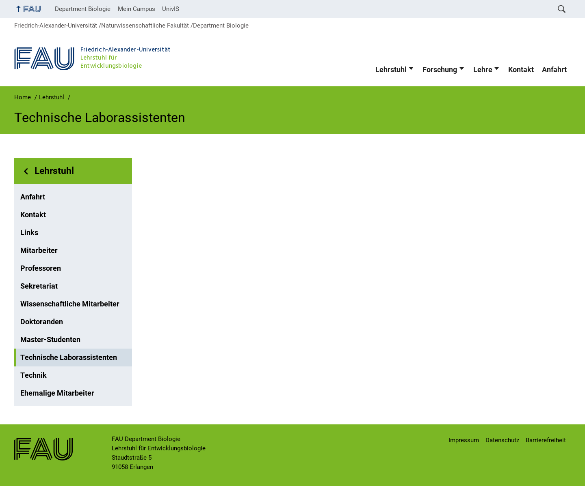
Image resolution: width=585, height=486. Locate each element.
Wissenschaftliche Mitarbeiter (69, 304)
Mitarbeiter (39, 250)
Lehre (482, 70)
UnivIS (170, 9)
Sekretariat (39, 286)
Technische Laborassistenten (68, 357)
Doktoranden (41, 322)
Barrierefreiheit (546, 440)
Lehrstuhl (391, 70)
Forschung (439, 70)
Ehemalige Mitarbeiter (57, 393)
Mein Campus (136, 9)
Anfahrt (554, 70)
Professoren (40, 268)
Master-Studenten (50, 340)
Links (29, 233)
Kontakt (521, 70)
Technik (33, 375)
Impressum (463, 440)
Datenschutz (502, 440)
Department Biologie (82, 9)
